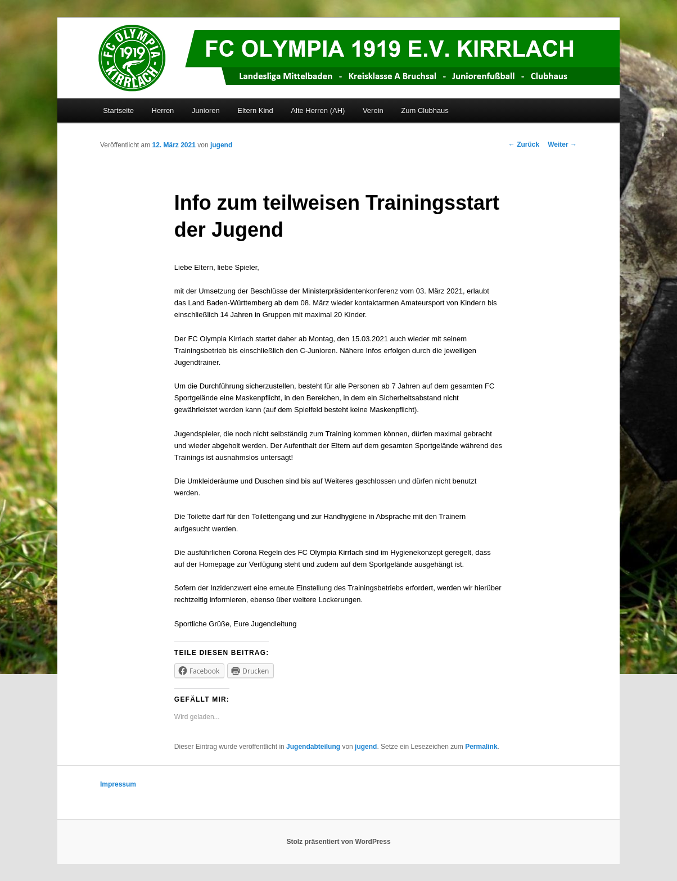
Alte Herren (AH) (318, 110)
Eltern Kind (255, 110)
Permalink (481, 747)
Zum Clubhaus (425, 110)
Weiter (562, 144)
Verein (373, 110)
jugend (221, 145)
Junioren (206, 110)
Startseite (118, 110)
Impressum (118, 784)
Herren (163, 110)
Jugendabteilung (313, 747)
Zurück (523, 144)
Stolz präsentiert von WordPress (338, 842)
